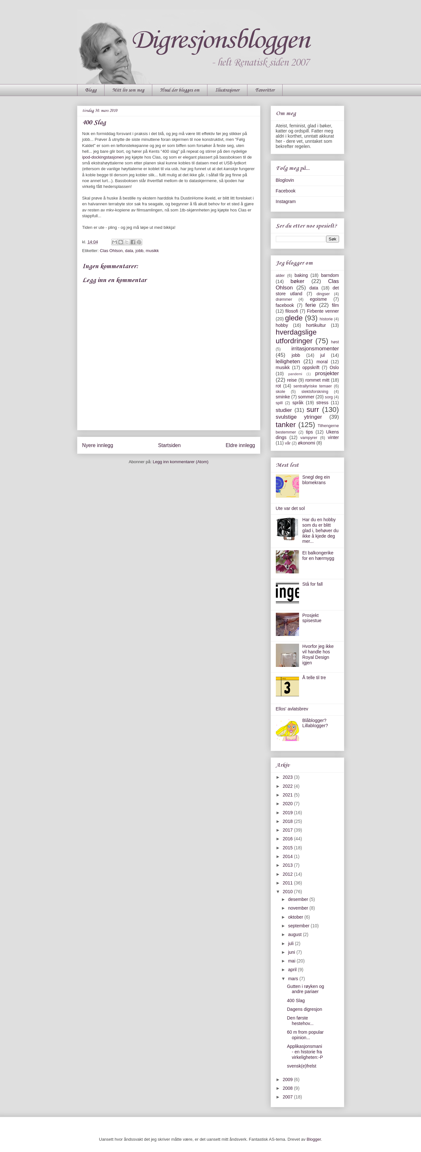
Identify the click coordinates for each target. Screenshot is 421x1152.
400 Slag (296, 1000)
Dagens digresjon (304, 1009)
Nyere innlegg (97, 445)
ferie (311, 305)
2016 (288, 838)
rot (278, 385)
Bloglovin (285, 180)
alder (280, 275)
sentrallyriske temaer (312, 386)
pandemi (295, 374)
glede (294, 318)
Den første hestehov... (300, 1020)
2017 (288, 830)
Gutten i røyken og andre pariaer (305, 989)
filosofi (291, 311)
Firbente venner (323, 311)
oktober (296, 917)
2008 (288, 1088)
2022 (288, 786)
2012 (288, 874)
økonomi (306, 442)
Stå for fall (312, 584)
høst (335, 342)
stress (322, 402)
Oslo (334, 367)
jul (322, 355)
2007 (288, 1096)
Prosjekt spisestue (311, 618)
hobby (282, 325)
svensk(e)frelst (301, 1066)
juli (291, 943)
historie (326, 319)
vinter (333, 437)
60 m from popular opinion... (305, 1035)
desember (298, 899)
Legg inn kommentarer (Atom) (180, 461)
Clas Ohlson (111, 250)
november (298, 908)
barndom (330, 275)
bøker (297, 281)
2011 (288, 882)
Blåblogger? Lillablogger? (315, 723)
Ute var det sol (290, 508)
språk (297, 402)
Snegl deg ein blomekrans (316, 479)
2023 (288, 777)
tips (309, 431)
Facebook (286, 190)
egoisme (318, 299)
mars (293, 978)
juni (292, 952)
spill (279, 403)
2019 (288, 812)
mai (292, 960)
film (335, 305)
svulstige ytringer (299, 417)
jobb (139, 250)
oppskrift (310, 367)
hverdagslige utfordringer (296, 336)
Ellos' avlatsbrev (292, 708)
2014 (288, 856)
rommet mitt (317, 380)
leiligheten (288, 361)
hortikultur (316, 325)
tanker (286, 425)
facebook (285, 305)
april (293, 969)
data (129, 250)
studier (284, 410)
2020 (288, 803)
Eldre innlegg (240, 445)
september (299, 925)
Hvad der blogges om (179, 90)
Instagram (286, 201)
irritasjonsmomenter (315, 349)
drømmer (284, 299)
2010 (288, 891)
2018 (288, 821)
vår (288, 443)
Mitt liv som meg (128, 90)
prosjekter (327, 373)
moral (322, 361)
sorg (329, 397)
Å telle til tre (314, 677)
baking (301, 275)
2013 (288, 865)
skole (280, 391)
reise (292, 380)
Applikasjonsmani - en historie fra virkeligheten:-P (305, 1052)
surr (312, 409)
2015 (288, 847)
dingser (323, 294)
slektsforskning (314, 391)
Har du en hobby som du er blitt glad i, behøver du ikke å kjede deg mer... (320, 530)
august (295, 934)
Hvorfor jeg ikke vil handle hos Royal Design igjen (318, 654)
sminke (283, 396)
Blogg (90, 90)
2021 (288, 794)
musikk (152, 250)
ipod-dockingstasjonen (103, 157)
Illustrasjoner (227, 90)
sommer (306, 396)
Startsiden (169, 445)
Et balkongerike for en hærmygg (318, 555)
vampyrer (308, 437)
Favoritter (265, 90)
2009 (288, 1079)
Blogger (314, 1139)
